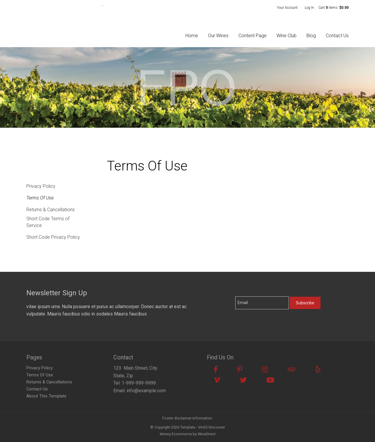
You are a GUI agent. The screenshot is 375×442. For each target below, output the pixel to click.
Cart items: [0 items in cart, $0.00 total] (333, 8)
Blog (311, 35)
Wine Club (286, 35)
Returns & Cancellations (50, 209)
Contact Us (337, 35)
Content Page (252, 35)
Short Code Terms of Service (47, 222)
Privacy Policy (40, 186)
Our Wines (218, 35)
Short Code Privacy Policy (53, 237)
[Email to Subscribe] (262, 302)
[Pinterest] (239, 369)
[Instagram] (265, 369)
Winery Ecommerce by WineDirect (188, 434)
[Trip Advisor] (292, 369)
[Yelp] (318, 369)
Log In (309, 8)
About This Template (46, 396)
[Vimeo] (217, 380)
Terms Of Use (40, 198)
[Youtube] (270, 380)
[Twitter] (243, 380)
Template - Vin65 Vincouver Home (64, 21)
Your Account (287, 8)
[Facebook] (215, 369)
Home (191, 35)
